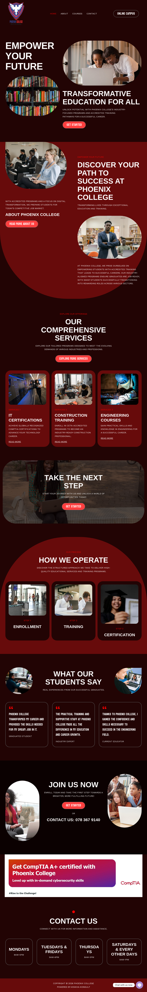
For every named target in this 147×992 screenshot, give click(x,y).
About (64, 13)
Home (53, 13)
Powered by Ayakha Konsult (73, 987)
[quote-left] (11, 708)
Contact (92, 13)
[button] (126, 13)
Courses (77, 13)
